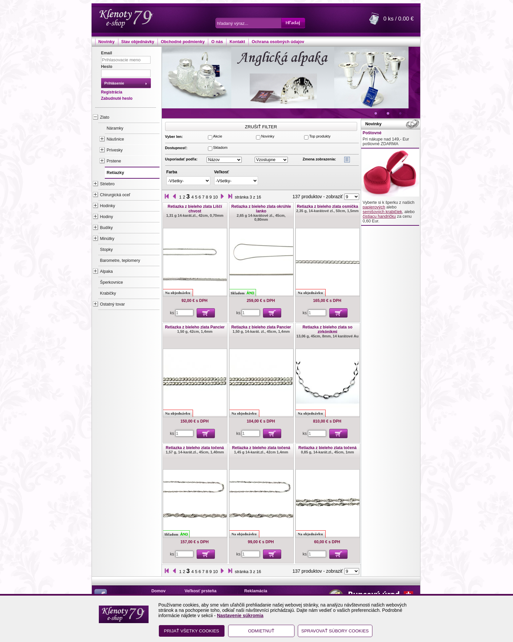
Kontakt (237, 41)
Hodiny (106, 216)
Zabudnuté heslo (117, 98)
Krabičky (108, 293)
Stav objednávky (137, 41)
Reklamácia (255, 591)
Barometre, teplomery (120, 260)
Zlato (104, 117)
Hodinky (107, 206)
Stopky (106, 249)
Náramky (115, 128)
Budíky (106, 227)
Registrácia (111, 92)
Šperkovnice (111, 282)
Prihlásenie (114, 83)
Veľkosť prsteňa (201, 591)
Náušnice (115, 139)
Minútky (107, 238)
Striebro (107, 184)
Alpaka (106, 271)
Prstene (114, 161)
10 (215, 197)
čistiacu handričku (379, 216)
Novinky (106, 41)
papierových (374, 207)
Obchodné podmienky (183, 41)
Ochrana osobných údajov (278, 41)
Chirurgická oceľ (115, 195)
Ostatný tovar (112, 304)
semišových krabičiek (382, 211)
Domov (159, 591)
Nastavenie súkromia (240, 615)
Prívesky (115, 150)
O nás (217, 41)
